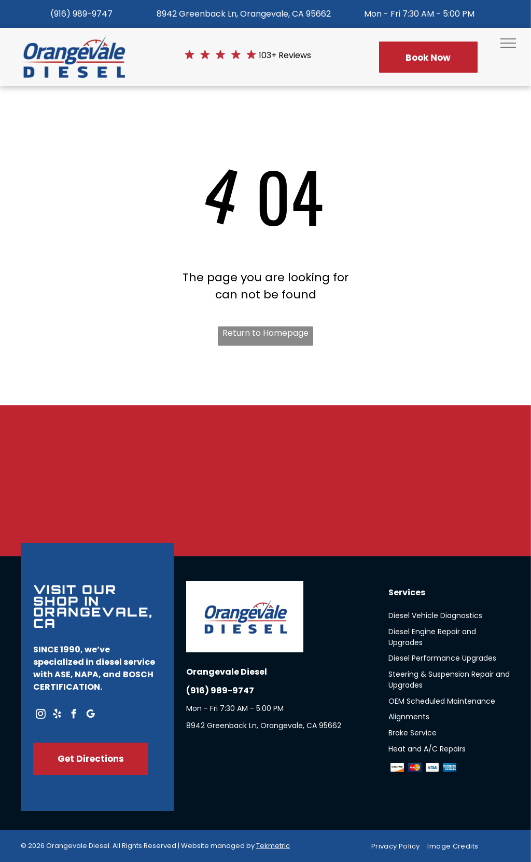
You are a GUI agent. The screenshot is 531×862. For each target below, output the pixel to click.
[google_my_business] (90, 715)
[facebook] (73, 715)
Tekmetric (273, 846)
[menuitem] (399, 846)
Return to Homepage (265, 333)
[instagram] (40, 715)
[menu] (508, 43)
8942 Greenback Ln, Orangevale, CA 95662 (244, 14)
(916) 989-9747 (81, 14)
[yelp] (57, 715)
